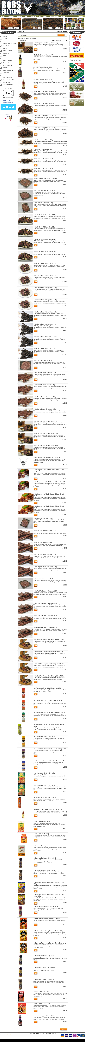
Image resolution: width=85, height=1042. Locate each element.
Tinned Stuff (6, 82)
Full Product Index (8, 84)
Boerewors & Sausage (9, 43)
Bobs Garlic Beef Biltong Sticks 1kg (44, 324)
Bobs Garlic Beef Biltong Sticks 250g (45, 336)
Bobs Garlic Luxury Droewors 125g (44, 372)
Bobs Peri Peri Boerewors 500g (43, 579)
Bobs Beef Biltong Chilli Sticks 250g (44, 115)
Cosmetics (6, 53)
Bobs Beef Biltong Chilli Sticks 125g (44, 91)
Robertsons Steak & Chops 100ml (44, 979)
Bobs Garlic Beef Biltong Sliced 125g (45, 263)
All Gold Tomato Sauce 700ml (42, 79)
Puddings (5, 67)
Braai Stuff (6, 46)
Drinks (4, 55)
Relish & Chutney (8, 70)
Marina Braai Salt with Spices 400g (44, 797)
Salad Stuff (6, 72)
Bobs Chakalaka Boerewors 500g (44, 190)
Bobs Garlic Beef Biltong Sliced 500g (45, 300)
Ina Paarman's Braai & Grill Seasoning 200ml (47, 688)
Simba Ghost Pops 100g (41, 991)
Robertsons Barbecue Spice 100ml (44, 858)
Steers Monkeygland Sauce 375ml (44, 1016)
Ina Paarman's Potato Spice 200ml (44, 736)
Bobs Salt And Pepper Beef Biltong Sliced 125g (48, 639)
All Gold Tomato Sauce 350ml (42, 67)
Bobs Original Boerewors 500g (43, 518)
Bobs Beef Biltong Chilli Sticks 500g (44, 128)
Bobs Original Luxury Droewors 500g (45, 566)
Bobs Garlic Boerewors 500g (42, 360)
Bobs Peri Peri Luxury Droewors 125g (45, 591)
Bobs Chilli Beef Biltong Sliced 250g (44, 239)
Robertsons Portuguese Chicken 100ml (45, 906)
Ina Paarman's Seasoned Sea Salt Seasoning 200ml (50, 761)
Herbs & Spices (7, 60)
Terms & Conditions (51, 1033)
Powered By (3, 1034)
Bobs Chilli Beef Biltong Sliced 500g (44, 251)
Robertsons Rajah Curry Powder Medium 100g (48, 931)
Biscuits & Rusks (7, 41)
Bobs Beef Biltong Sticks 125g (43, 140)
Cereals (5, 48)
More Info (35, 46)
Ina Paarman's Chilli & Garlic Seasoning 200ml (48, 700)
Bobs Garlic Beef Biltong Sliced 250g (45, 287)
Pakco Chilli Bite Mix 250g (41, 821)
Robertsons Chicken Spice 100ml (44, 870)
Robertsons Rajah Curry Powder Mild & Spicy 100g (49, 943)
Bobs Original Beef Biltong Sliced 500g (45, 445)
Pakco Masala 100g (39, 846)
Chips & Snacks (7, 50)
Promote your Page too (8, 102)
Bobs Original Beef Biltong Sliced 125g (45, 43)
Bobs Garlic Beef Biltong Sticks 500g (45, 348)
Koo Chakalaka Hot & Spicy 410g (44, 773)
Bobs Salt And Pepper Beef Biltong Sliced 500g (48, 676)
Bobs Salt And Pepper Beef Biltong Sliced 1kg (48, 651)
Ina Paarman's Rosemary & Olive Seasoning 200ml (49, 749)
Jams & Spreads (7, 65)
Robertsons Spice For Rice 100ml (44, 967)
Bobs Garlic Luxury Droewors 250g (44, 397)
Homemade (6, 63)
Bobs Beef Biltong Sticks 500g (43, 168)
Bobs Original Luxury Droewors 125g (45, 530)
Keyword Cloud (40, 1033)
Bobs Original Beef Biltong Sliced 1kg (45, 421)
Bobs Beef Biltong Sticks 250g (43, 158)
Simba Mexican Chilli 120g (41, 1004)
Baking (5, 36)
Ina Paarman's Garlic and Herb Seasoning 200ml (49, 712)
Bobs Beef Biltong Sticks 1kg (42, 149)
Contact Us (32, 1033)
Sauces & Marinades (9, 75)
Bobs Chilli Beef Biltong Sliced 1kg (44, 227)
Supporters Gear (7, 77)
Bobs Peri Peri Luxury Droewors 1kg (45, 603)
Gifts (4, 58)
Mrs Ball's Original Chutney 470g (43, 55)
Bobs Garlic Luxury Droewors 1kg (44, 385)
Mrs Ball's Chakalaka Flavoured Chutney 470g (48, 809)
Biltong (5, 38)
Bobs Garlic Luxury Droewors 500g (44, 409)
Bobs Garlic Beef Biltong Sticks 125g (45, 312)
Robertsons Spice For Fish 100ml (44, 955)
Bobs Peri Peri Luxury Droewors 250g (45, 615)
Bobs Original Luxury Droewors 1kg (44, 542)
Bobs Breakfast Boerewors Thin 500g (45, 178)
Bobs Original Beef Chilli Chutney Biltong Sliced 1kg (49, 482)
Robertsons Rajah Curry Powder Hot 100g (46, 919)
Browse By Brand (76, 60)
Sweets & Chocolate (9, 80)
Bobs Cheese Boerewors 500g (43, 202)
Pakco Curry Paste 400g (41, 834)
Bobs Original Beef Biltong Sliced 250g (45, 433)
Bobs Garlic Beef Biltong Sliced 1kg (44, 275)
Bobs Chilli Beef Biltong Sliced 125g (44, 215)
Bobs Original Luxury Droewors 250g (45, 554)
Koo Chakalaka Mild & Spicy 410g (44, 785)
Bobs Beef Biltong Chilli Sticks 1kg (44, 103)
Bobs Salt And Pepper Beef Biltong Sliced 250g (48, 664)
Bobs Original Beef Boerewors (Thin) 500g (46, 457)
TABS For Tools (9, 1034)
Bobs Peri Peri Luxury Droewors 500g (45, 627)
